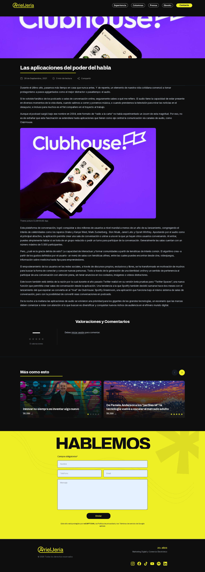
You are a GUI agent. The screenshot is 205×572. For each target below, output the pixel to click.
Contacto (184, 5)
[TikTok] (146, 564)
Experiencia (120, 5)
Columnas (138, 5)
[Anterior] (175, 372)
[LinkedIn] (165, 564)
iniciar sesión (77, 332)
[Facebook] (139, 564)
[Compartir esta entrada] (84, 78)
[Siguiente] (182, 372)
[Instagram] (133, 564)
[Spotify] (159, 564)
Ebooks (167, 5)
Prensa (153, 5)
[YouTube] (152, 564)
